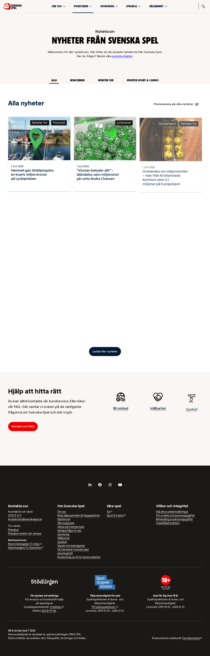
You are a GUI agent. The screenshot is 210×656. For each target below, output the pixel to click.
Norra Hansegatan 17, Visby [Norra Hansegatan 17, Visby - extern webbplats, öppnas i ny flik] (24, 544)
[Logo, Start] (12, 6)
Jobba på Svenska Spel (70, 526)
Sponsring (109, 6)
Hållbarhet (158, 6)
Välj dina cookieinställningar (172, 511)
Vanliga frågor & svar (69, 530)
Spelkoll (133, 6)
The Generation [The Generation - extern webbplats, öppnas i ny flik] (191, 638)
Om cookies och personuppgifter (175, 515)
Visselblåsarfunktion (167, 523)
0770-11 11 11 (14, 515)
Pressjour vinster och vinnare (25, 533)
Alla (54, 80)
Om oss (59, 6)
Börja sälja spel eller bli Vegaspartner (78, 515)
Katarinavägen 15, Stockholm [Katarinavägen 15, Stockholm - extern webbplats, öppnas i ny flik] (24, 547)
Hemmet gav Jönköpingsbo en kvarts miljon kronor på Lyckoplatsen (32, 176)
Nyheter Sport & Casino (143, 80)
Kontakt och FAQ (23, 426)
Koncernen (77, 80)
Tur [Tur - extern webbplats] (108, 511)
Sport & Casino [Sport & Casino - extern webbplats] (115, 515)
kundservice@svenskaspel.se (25, 519)
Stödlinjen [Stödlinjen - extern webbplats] (56, 607)
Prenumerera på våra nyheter (176, 104)
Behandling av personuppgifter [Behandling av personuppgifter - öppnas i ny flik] (174, 519)
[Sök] (203, 6)
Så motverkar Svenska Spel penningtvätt (73, 551)
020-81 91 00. (49, 610)
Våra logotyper (66, 523)
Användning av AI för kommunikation (78, 557)
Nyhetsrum (83, 6)
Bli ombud (120, 410)
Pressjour (13, 529)
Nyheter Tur (106, 80)
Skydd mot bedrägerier (71, 545)
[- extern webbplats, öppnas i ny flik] (90, 484)
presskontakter (122, 56)
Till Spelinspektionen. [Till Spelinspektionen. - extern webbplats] (103, 607)
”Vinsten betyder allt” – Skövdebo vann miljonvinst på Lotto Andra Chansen (98, 178)
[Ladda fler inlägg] (105, 351)
